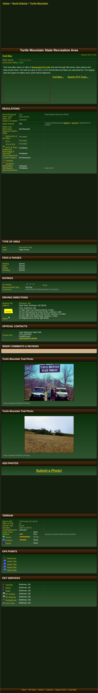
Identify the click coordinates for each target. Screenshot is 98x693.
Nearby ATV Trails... (78, 77)
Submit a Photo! (49, 470)
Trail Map (7, 56)
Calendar (49, 690)
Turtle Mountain (39, 3)
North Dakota (19, 3)
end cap (75, 123)
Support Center (60, 690)
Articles (41, 690)
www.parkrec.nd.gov (28, 338)
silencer (66, 123)
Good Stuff (72, 690)
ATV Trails (32, 690)
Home (6, 3)
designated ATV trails (41, 67)
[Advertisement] (49, 206)
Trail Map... (58, 77)
